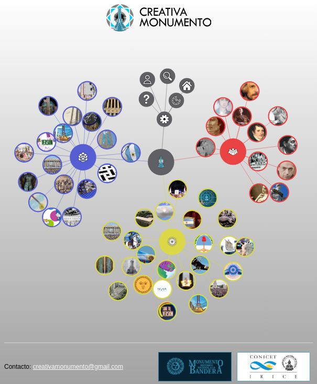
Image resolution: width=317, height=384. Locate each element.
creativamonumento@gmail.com (78, 366)
